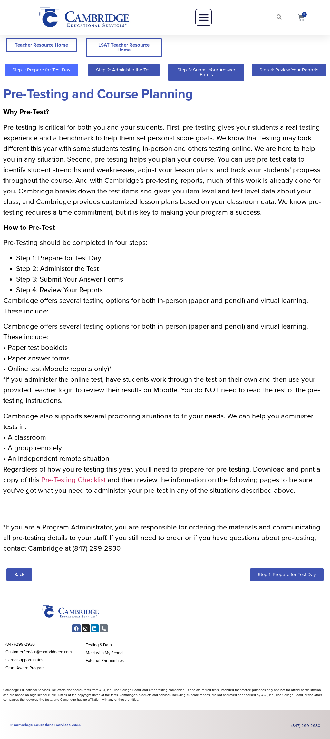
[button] (203, 17)
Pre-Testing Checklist (74, 480)
